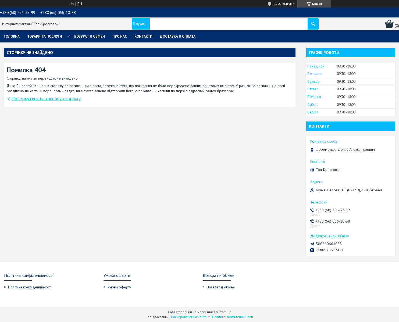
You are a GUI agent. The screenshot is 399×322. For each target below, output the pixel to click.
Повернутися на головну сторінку (46, 99)
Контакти (143, 36)
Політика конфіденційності (30, 287)
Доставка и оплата (177, 36)
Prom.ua (225, 312)
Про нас (119, 36)
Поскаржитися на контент (190, 317)
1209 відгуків (284, 4)
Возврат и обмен (89, 36)
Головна (12, 36)
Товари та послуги (44, 36)
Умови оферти (119, 287)
